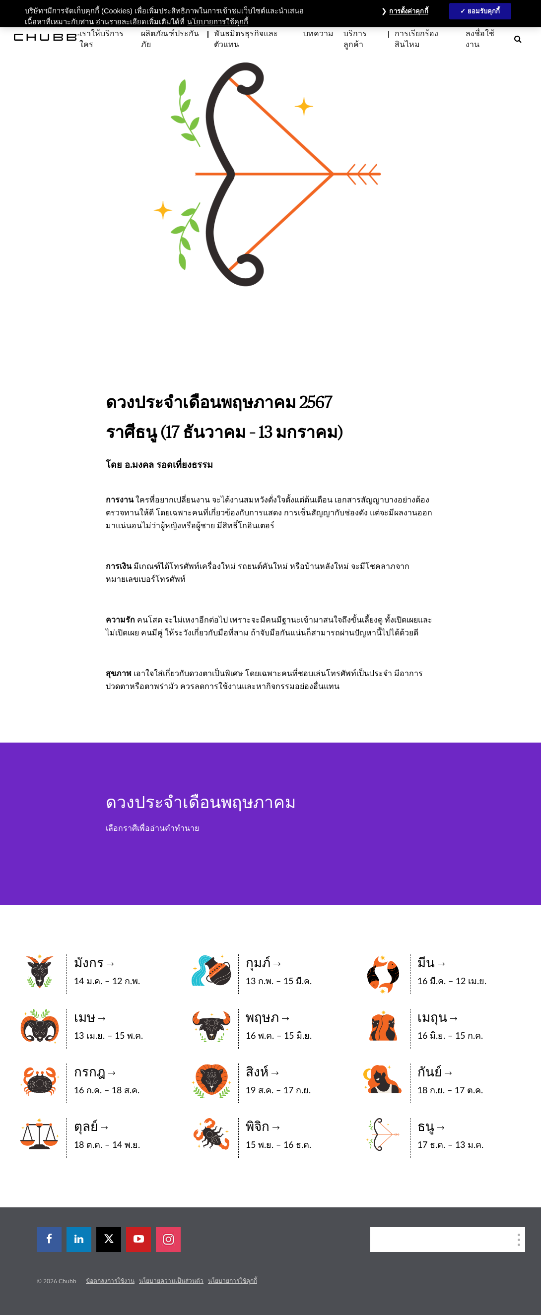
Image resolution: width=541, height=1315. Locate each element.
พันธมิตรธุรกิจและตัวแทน (246, 39)
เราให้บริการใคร (101, 39)
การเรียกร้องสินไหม (416, 39)
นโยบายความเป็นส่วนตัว (171, 1281)
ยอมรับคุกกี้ (484, 11)
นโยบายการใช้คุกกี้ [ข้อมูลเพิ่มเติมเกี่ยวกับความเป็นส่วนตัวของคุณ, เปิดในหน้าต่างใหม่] (217, 22)
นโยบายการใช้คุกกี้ (232, 1281)
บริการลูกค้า (355, 39)
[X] (108, 1239)
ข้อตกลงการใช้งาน (110, 1281)
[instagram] (168, 1239)
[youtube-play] (138, 1239)
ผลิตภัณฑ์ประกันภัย (170, 39)
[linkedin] (79, 1239)
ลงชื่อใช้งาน (480, 39)
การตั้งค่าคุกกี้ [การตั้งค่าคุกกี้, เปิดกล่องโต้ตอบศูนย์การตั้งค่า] (408, 11)
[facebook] (49, 1239)
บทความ (318, 34)
